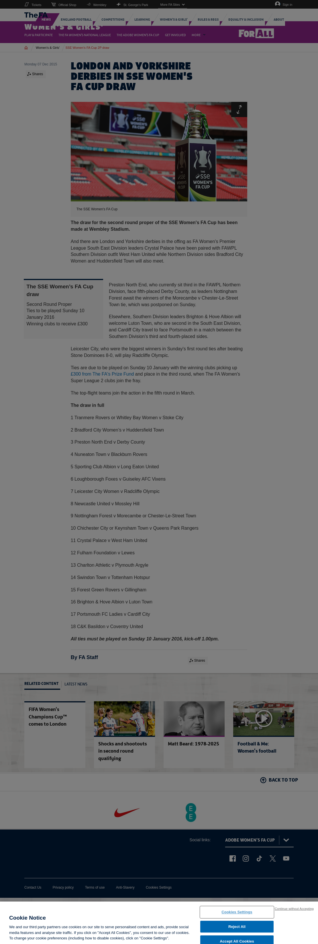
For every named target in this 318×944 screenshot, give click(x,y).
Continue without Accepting (294, 911)
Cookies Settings (236, 915)
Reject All (237, 929)
